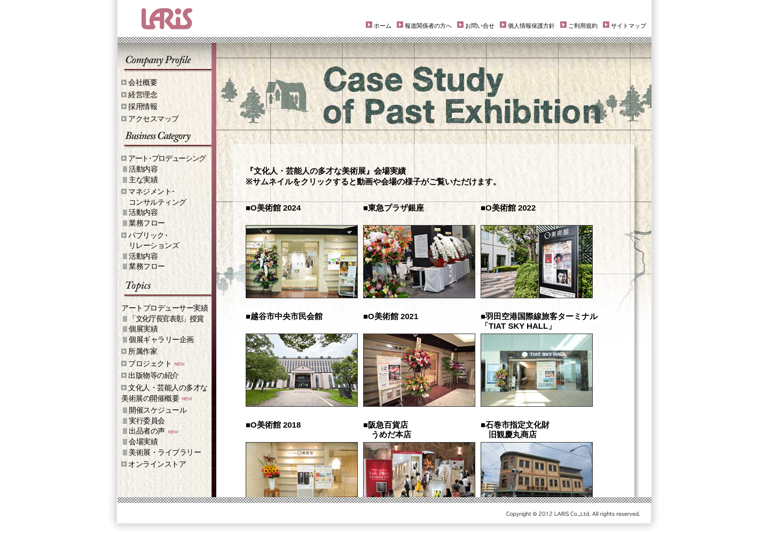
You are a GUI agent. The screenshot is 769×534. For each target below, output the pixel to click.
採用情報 (142, 106)
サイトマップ (628, 25)
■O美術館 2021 (390, 316)
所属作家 (142, 351)
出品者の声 (147, 431)
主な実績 (143, 179)
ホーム (382, 25)
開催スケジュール (157, 410)
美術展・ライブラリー (165, 452)
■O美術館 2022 (508, 207)
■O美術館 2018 (273, 424)
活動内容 (143, 169)
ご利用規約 (583, 25)
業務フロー (147, 223)
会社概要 (142, 82)
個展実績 (143, 328)
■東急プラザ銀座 (393, 207)
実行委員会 (147, 420)
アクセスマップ (153, 118)
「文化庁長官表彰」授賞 (166, 318)
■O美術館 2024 (273, 207)
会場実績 (143, 441)
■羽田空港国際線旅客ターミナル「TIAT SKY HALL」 (539, 321)
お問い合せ (480, 25)
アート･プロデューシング (167, 158)
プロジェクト (149, 363)
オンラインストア (157, 464)
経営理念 (142, 94)
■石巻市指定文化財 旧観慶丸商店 (515, 429)
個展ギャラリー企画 (161, 339)
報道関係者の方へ (428, 25)
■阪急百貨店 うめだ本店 (387, 429)
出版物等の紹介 (153, 375)
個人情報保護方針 (531, 25)
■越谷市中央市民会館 (284, 316)
